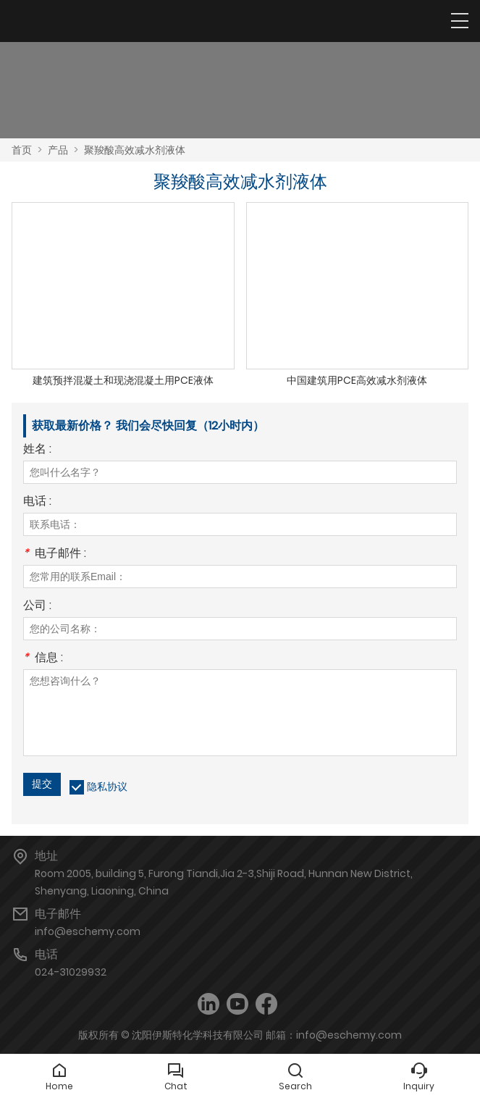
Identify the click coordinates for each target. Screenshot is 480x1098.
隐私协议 (107, 786)
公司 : (37, 606)
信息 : (43, 659)
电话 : (37, 502)
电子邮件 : (54, 554)
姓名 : (37, 450)
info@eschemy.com (87, 931)
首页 (22, 150)
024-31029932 (70, 972)
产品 (58, 150)
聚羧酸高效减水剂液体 (134, 150)
